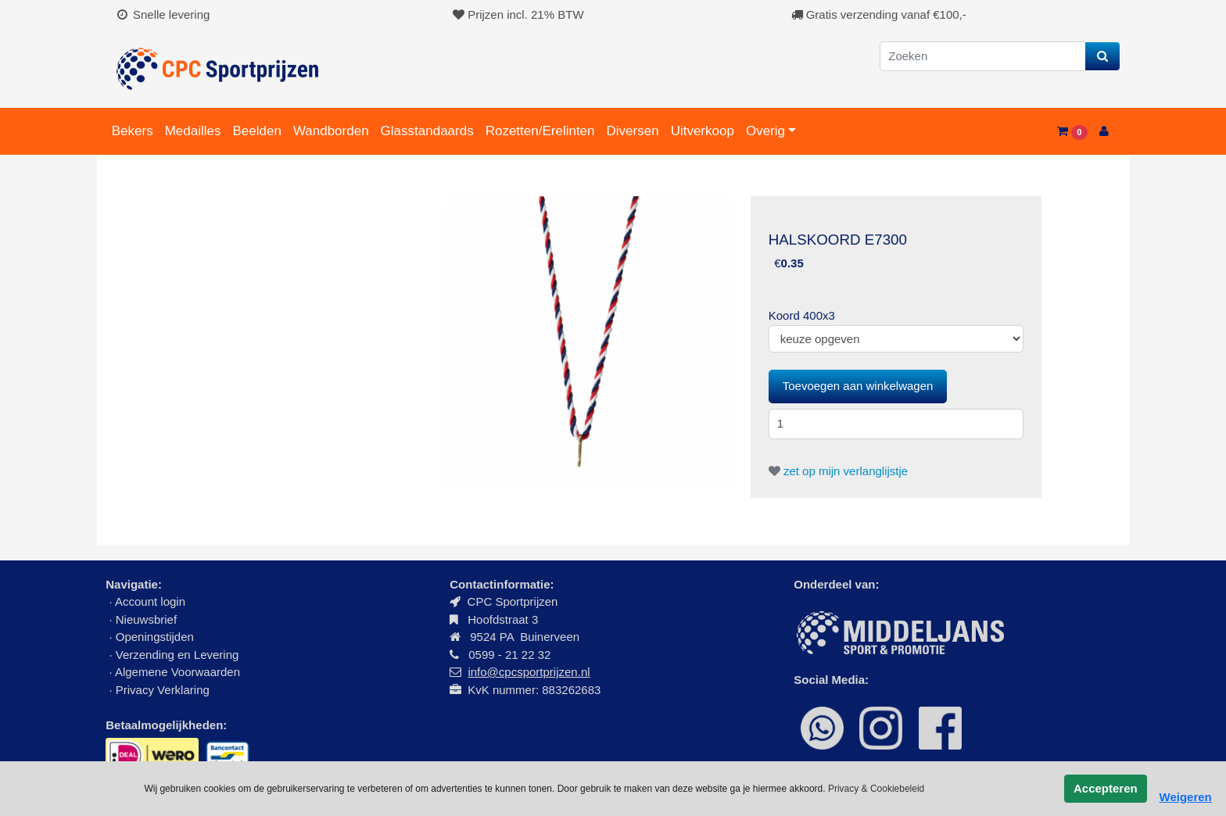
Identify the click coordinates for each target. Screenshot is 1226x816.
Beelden (256, 130)
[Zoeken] (982, 56)
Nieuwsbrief (148, 619)
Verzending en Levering (177, 654)
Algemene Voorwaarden (177, 671)
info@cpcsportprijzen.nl (529, 671)
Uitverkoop (702, 130)
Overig (765, 130)
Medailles (193, 130)
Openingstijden (155, 636)
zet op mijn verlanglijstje (838, 471)
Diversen (633, 130)
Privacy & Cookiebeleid (876, 788)
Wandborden (331, 130)
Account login (150, 601)
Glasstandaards (427, 130)
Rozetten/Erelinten (540, 130)
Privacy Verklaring (163, 689)
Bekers (132, 130)
